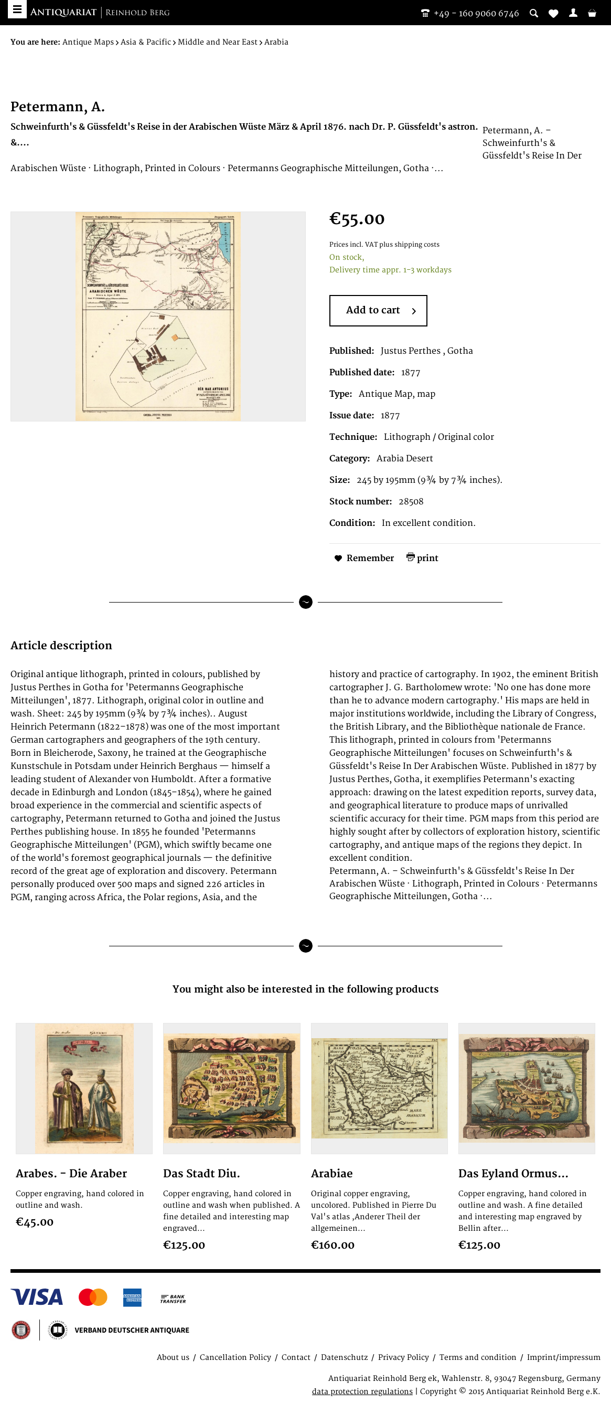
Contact (296, 1357)
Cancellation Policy (235, 1357)
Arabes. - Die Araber (71, 1173)
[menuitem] (573, 12)
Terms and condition (478, 1357)
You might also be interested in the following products (305, 990)
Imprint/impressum (564, 1357)
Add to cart (381, 311)
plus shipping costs (409, 245)
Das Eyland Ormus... (513, 1173)
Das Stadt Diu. (201, 1173)
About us (173, 1357)
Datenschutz (344, 1357)
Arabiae (332, 1173)
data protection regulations (362, 1391)
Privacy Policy (403, 1357)
